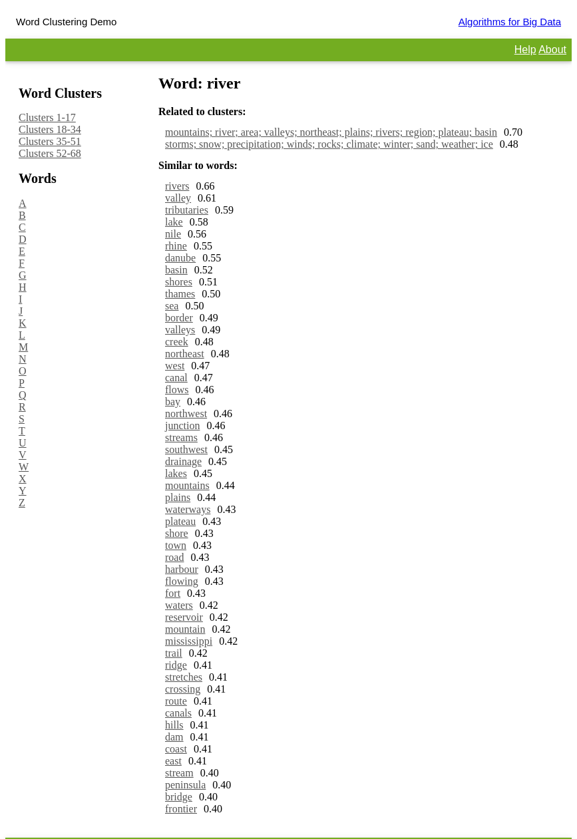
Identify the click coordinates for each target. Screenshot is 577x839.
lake (174, 222)
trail (173, 653)
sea (171, 305)
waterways (187, 509)
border (179, 317)
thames (180, 293)
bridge (178, 796)
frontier (181, 808)
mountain (185, 629)
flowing (181, 581)
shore (176, 533)
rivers (177, 186)
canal (176, 377)
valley (178, 198)
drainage (183, 461)
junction (182, 425)
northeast (184, 353)
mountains (187, 485)
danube (180, 257)
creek (176, 341)
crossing (182, 689)
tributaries (186, 210)
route (176, 701)
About (552, 49)
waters (179, 605)
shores (178, 281)
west (174, 365)
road (174, 557)
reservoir (184, 617)
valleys (180, 329)
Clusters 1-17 (47, 117)
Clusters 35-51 (50, 141)
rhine (176, 246)
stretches (183, 677)
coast (176, 749)
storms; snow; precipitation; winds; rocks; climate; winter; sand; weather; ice (329, 144)
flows (177, 389)
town (175, 545)
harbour (181, 569)
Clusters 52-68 (50, 153)
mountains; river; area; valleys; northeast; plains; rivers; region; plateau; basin (331, 132)
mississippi (188, 641)
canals (178, 713)
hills (174, 725)
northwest (186, 413)
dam (174, 737)
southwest (186, 449)
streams (181, 437)
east (173, 760)
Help (525, 49)
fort (172, 593)
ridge (176, 665)
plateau (180, 521)
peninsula (185, 784)
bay (172, 401)
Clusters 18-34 (50, 129)
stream (179, 772)
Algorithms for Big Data (510, 21)
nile (173, 234)
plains (177, 497)
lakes (176, 473)
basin (176, 269)
